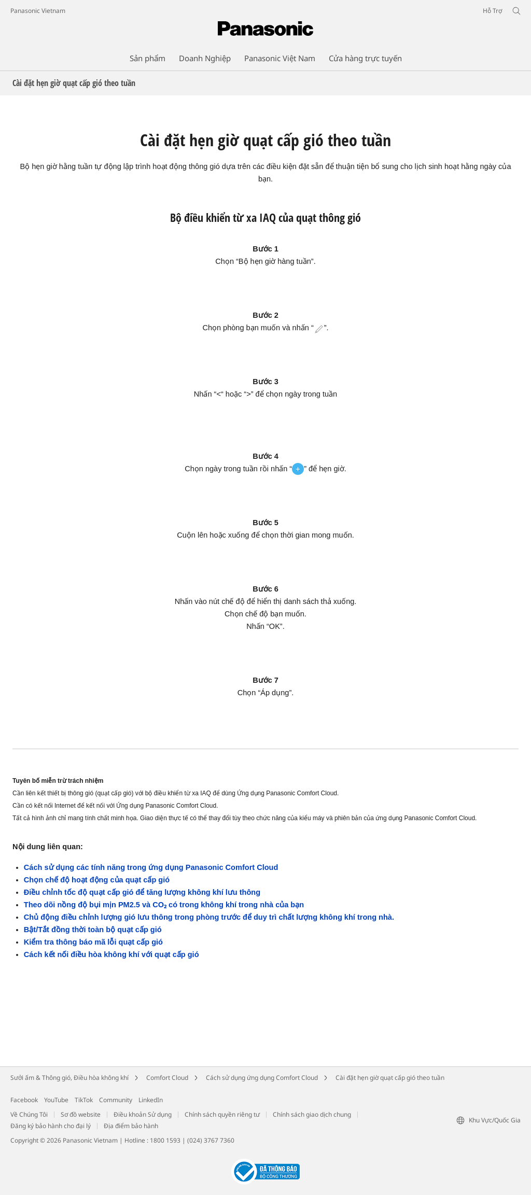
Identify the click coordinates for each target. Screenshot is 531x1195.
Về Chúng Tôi (29, 1114)
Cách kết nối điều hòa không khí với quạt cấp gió (111, 954)
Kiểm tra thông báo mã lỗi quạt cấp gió (93, 942)
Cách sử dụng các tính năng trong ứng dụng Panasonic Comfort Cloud (151, 867)
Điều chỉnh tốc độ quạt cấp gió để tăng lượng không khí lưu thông (142, 892)
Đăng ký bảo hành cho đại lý (50, 1125)
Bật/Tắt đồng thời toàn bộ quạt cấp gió (93, 929)
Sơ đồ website (81, 1114)
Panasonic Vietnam (37, 10)
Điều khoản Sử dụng (143, 1114)
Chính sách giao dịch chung (312, 1114)
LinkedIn (150, 1099)
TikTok (84, 1099)
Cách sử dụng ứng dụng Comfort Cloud (262, 1077)
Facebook (24, 1099)
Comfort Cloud (167, 1077)
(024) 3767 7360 (210, 1140)
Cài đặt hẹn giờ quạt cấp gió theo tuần (390, 1077)
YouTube (56, 1099)
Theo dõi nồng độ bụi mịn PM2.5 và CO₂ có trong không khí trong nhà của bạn (164, 905)
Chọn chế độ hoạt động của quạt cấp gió (97, 880)
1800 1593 (165, 1140)
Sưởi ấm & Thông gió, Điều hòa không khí (69, 1077)
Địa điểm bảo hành (131, 1125)
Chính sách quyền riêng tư (222, 1114)
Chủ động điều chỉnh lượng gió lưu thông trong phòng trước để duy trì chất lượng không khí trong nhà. (209, 917)
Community (115, 1099)
